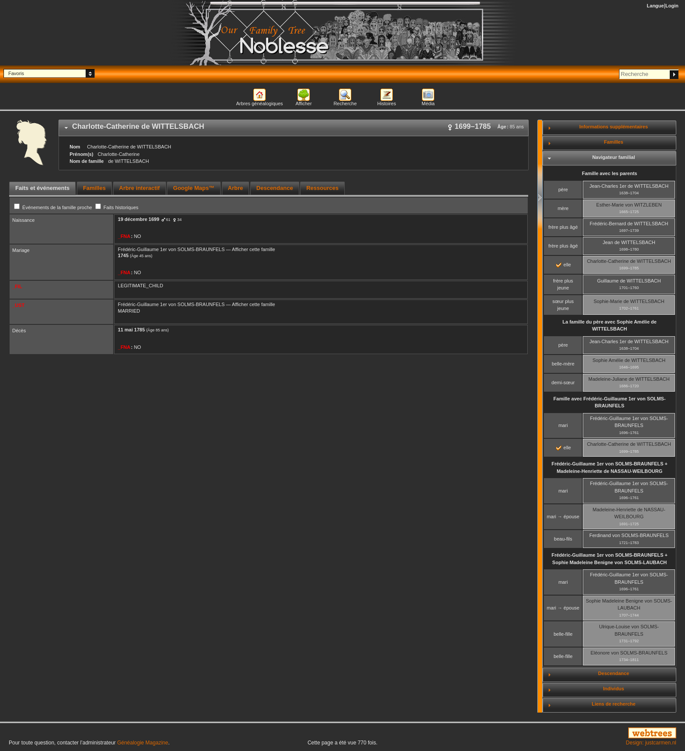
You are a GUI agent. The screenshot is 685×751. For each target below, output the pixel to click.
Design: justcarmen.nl (651, 743)
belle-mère (563, 363)
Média (428, 103)
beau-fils (563, 538)
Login (671, 5)
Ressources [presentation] (322, 188)
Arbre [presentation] (235, 188)
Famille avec (610, 402)
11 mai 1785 (131, 329)
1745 (123, 255)
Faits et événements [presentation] (42, 188)
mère (562, 208)
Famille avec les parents (609, 173)
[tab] (294, 128)
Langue (655, 5)
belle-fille (563, 634)
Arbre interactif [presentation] (139, 188)
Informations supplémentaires (613, 126)
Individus (613, 688)
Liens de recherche (613, 703)
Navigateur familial (613, 157)
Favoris (16, 73)
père (563, 189)
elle (563, 264)
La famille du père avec (609, 325)
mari (562, 425)
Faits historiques (116, 207)
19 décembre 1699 (138, 219)
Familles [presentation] (94, 188)
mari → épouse (563, 516)
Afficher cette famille (253, 249)
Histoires (386, 103)
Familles (613, 142)
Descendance (613, 673)
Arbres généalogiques (259, 103)
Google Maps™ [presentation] (193, 188)
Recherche (344, 103)
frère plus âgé (563, 227)
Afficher (303, 103)
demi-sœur (562, 382)
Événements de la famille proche (53, 207)
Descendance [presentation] (274, 188)
